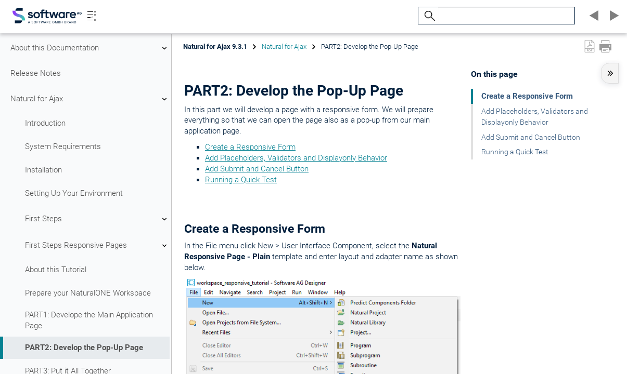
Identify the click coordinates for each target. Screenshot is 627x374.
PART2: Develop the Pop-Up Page (84, 347)
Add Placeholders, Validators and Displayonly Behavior (296, 158)
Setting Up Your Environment (74, 193)
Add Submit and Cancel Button (257, 168)
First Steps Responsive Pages (97, 246)
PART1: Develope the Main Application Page (89, 320)
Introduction (45, 123)
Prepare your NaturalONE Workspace (88, 293)
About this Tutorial (55, 269)
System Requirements (63, 146)
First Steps (97, 219)
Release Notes (35, 73)
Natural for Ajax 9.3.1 (215, 46)
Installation (43, 170)
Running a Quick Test (241, 179)
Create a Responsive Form (250, 147)
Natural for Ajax (90, 99)
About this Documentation (90, 48)
